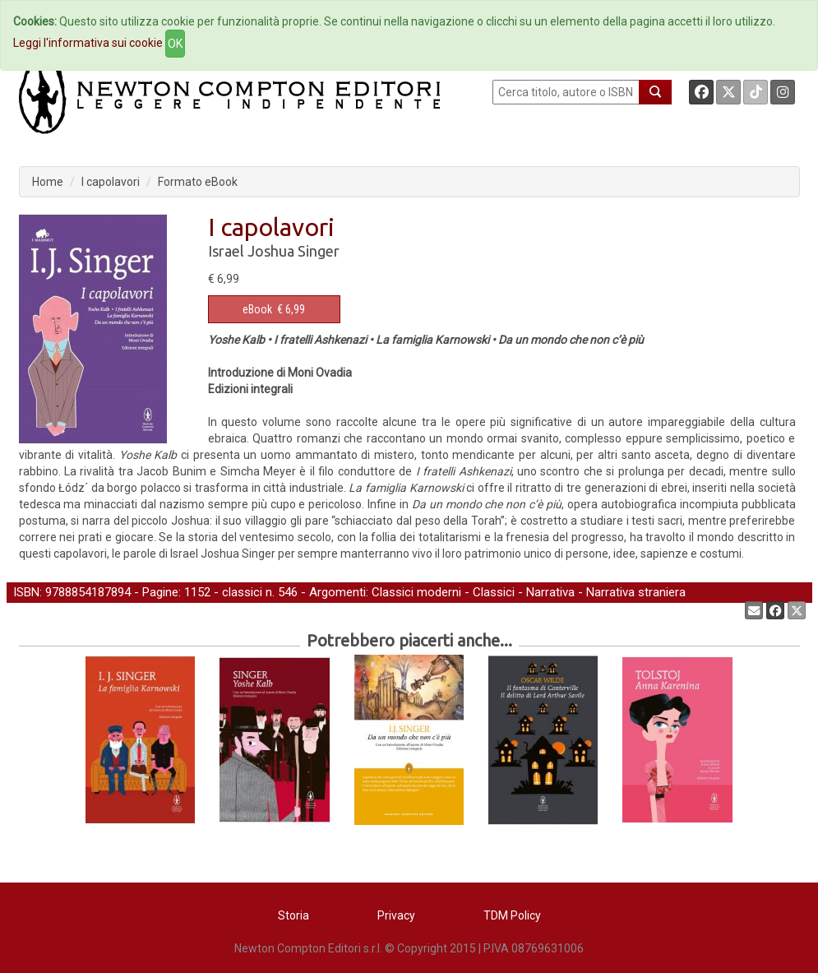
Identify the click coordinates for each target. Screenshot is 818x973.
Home (47, 181)
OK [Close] (175, 43)
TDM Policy (512, 915)
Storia (293, 915)
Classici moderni (416, 592)
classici (242, 592)
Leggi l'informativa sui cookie (88, 42)
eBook (257, 309)
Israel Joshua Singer (274, 251)
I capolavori (110, 181)
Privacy (396, 915)
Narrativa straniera (636, 592)
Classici (494, 592)
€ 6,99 (274, 309)
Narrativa (550, 592)
